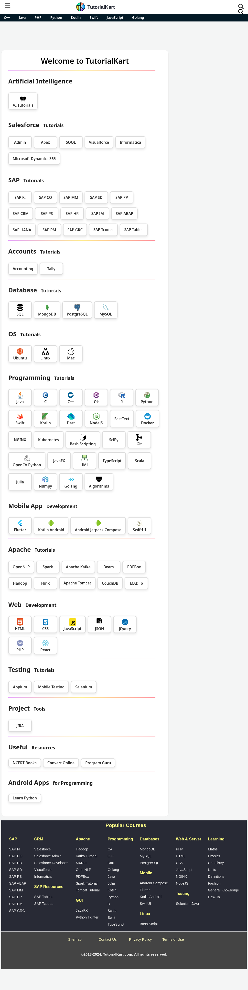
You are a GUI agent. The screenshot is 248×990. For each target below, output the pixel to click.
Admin (20, 142)
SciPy (114, 439)
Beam (108, 566)
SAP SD (96, 197)
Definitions (216, 876)
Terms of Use (173, 939)
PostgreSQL (149, 863)
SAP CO (45, 197)
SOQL (71, 142)
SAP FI (20, 197)
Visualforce (99, 142)
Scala (139, 460)
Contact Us (107, 939)
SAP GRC (75, 229)
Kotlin (76, 17)
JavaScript (115, 17)
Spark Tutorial (86, 883)
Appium (20, 686)
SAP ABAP (124, 213)
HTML (180, 856)
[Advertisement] (124, 35)
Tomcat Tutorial (88, 890)
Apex (45, 142)
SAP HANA (22, 229)
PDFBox (134, 566)
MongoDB (147, 849)
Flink (45, 583)
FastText (121, 418)
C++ (7, 17)
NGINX (20, 439)
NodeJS (182, 883)
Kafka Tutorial (86, 856)
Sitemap (75, 939)
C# (110, 849)
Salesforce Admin (48, 856)
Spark (48, 566)
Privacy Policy (140, 939)
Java (22, 17)
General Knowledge (223, 890)
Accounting (23, 268)
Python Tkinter (87, 917)
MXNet (81, 863)
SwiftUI (145, 904)
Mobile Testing (51, 686)
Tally (51, 268)
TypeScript (112, 460)
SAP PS (47, 213)
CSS (179, 863)
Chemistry (216, 863)
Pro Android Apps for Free (209, 57)
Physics (214, 856)
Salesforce (42, 849)
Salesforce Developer (51, 863)
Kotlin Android (151, 897)
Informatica (130, 142)
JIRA (20, 725)
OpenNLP (21, 566)
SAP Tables (43, 897)
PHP (38, 17)
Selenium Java (187, 904)
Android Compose (154, 883)
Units (212, 870)
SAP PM (49, 229)
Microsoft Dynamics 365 (34, 158)
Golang (138, 17)
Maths (212, 849)
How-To (214, 897)
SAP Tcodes (43, 904)
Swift (94, 17)
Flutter (145, 890)
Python (56, 17)
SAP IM (97, 213)
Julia (20, 482)
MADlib (136, 583)
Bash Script (149, 924)
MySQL (145, 856)
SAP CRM (21, 213)
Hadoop (20, 583)
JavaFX (59, 460)
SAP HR (72, 213)
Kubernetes (48, 439)
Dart (111, 863)
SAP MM (71, 197)
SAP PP (122, 197)
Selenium (83, 686)
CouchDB (110, 583)
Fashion (214, 883)
